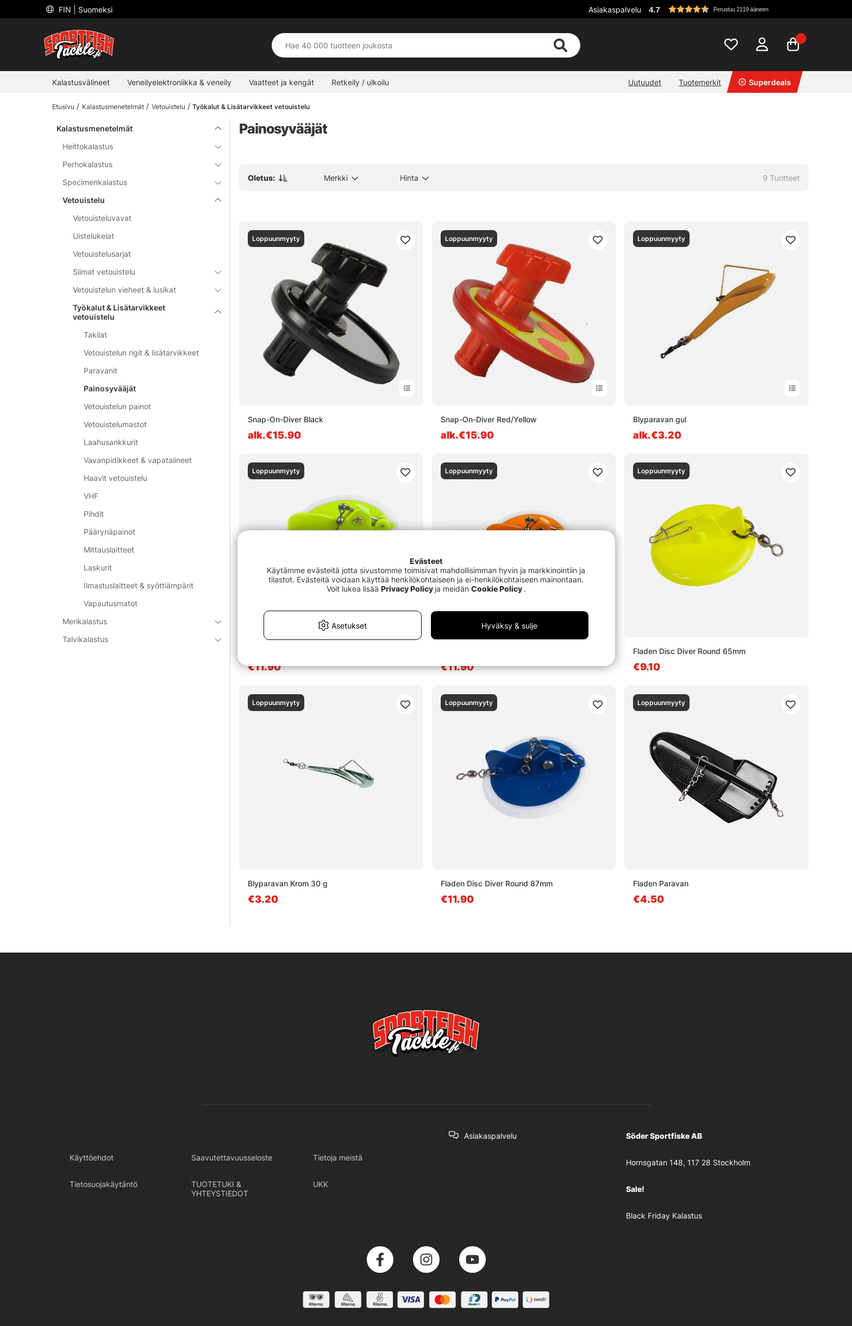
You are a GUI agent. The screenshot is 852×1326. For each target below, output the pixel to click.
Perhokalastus (135, 164)
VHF (91, 495)
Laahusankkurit (111, 442)
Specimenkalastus (135, 182)
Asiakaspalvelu (614, 9)
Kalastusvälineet (81, 82)
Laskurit (98, 567)
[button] (727, 9)
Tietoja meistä (337, 1157)
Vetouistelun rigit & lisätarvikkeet (141, 352)
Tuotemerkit (700, 82)
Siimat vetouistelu (140, 271)
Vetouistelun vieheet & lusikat (140, 289)
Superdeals (764, 82)
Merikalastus (135, 621)
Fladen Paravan (660, 883)
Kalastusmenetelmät (113, 107)
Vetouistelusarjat (102, 253)
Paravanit (100, 370)
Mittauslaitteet (109, 549)
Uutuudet (644, 82)
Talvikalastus (135, 639)
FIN (84, 9)
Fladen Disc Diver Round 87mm (497, 883)
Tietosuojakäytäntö (103, 1184)
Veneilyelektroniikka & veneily (179, 82)
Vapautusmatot (110, 603)
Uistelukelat (93, 235)
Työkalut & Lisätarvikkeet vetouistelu (251, 107)
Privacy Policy (407, 588)
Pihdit (94, 513)
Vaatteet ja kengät (281, 82)
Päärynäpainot (109, 531)
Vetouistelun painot (117, 406)
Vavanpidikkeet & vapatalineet (138, 460)
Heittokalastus (135, 146)
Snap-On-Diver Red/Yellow (489, 419)
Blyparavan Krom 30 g (288, 883)
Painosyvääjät (110, 388)
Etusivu (63, 107)
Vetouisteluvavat (102, 218)
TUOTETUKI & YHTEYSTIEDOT (219, 1188)
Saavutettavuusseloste (231, 1157)
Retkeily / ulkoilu (360, 82)
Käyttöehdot (92, 1157)
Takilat (95, 334)
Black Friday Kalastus (664, 1215)
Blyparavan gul (659, 419)
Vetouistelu (168, 107)
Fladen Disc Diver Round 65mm (689, 651)
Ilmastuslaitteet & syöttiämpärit (138, 585)
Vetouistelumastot (115, 424)
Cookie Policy (496, 588)
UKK (320, 1184)
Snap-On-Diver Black (285, 419)
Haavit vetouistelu (115, 478)
